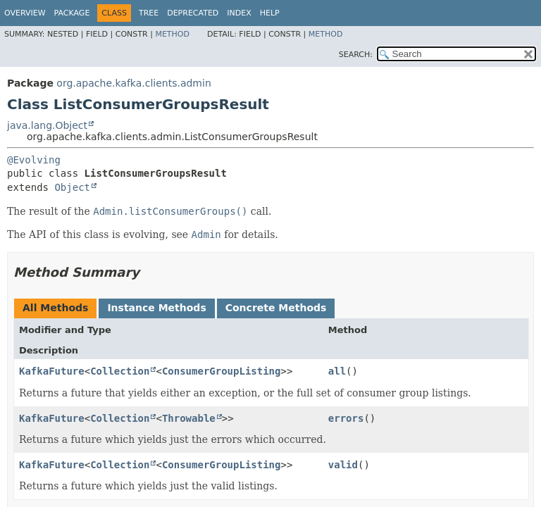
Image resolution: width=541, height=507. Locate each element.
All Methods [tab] (55, 307)
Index (239, 13)
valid (343, 464)
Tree (148, 13)
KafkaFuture (52, 371)
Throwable (189, 418)
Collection (119, 371)
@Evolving (34, 159)
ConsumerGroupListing (221, 371)
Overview (25, 13)
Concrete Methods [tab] (276, 307)
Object (72, 187)
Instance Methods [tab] (156, 307)
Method (172, 34)
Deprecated (192, 13)
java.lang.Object (47, 125)
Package (72, 13)
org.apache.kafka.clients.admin (133, 83)
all (337, 371)
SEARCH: (356, 54)
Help (270, 13)
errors (346, 418)
